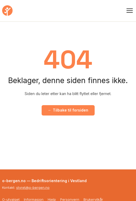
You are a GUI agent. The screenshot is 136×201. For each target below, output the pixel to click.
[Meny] (129, 10)
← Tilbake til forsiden (68, 110)
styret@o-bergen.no (33, 187)
